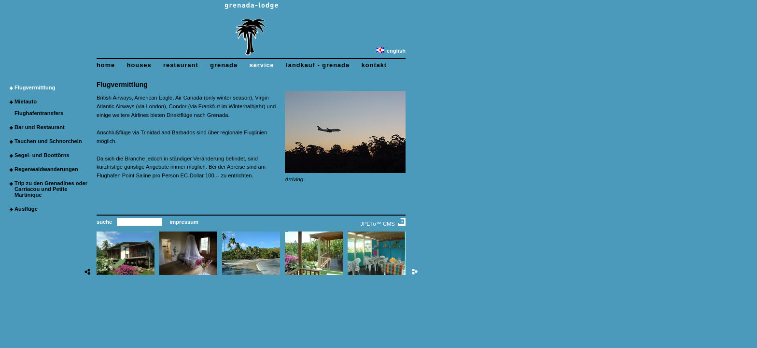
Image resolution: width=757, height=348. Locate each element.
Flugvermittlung (35, 87)
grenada (224, 65)
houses (139, 65)
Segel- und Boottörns (42, 155)
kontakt (374, 65)
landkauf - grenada (318, 65)
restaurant (180, 65)
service (262, 65)
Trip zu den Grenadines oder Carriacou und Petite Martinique (50, 189)
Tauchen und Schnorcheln (48, 141)
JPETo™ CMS (377, 224)
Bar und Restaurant (39, 127)
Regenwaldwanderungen (46, 169)
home (106, 65)
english (391, 51)
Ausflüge (26, 209)
